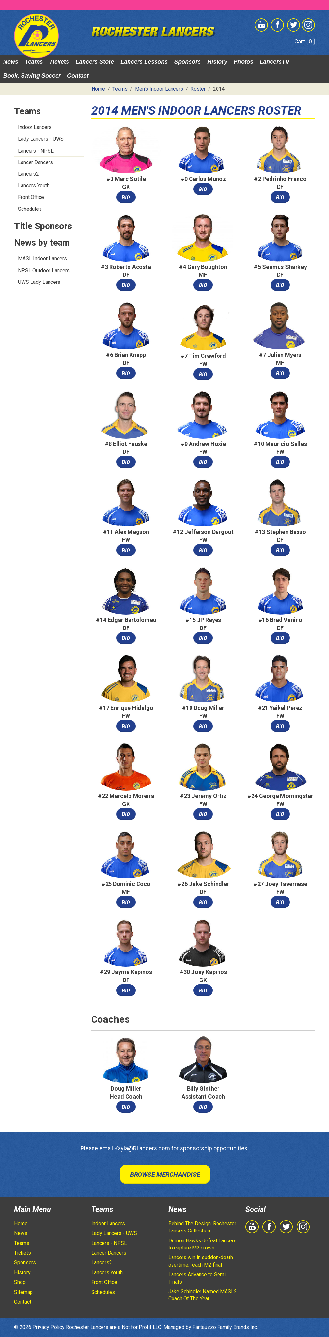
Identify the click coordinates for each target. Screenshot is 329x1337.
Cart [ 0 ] (304, 41)
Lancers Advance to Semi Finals (197, 1278)
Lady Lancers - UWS (41, 139)
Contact (78, 75)
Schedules (30, 209)
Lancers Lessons (144, 62)
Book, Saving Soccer (32, 75)
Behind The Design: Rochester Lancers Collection (202, 1227)
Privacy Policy (48, 1327)
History (217, 62)
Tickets (59, 62)
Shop (20, 1282)
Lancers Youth (33, 185)
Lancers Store (95, 62)
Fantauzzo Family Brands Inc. (225, 1327)
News (10, 62)
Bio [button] (126, 197)
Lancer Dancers (35, 162)
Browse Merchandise (165, 1174)
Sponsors (187, 62)
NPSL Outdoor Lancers (44, 270)
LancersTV (274, 62)
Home (21, 1224)
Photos (243, 62)
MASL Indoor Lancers (42, 258)
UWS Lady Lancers (39, 282)
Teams (34, 62)
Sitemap (23, 1292)
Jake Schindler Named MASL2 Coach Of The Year (202, 1295)
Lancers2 (28, 174)
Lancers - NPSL (36, 151)
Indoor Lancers (35, 127)
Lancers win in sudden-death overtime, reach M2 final (200, 1260)
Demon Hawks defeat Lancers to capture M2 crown (202, 1244)
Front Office (31, 197)
